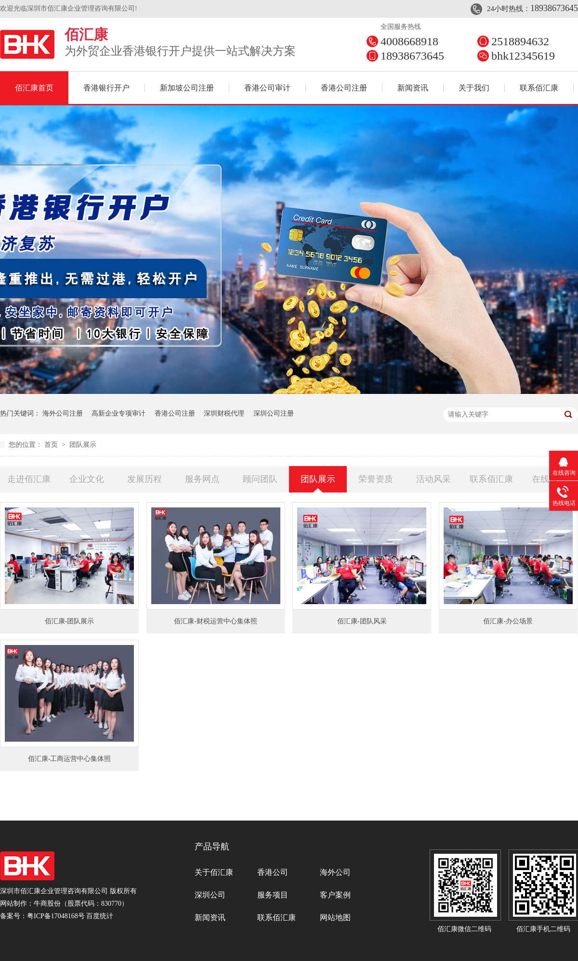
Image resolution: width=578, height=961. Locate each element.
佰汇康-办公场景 (508, 621)
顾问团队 (260, 479)
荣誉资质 (375, 479)
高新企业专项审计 (118, 413)
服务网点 (202, 479)
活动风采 (433, 479)
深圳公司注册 (273, 413)
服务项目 (272, 895)
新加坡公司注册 (187, 88)
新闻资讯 (412, 88)
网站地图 (335, 917)
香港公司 (272, 872)
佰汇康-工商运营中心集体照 (69, 758)
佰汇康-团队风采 (362, 621)
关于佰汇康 (214, 872)
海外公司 (335, 872)
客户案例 (335, 895)
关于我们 (474, 88)
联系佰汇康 (539, 88)
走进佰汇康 (29, 479)
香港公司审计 (267, 88)
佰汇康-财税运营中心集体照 (215, 621)
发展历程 (144, 479)
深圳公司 (210, 895)
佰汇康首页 (34, 88)
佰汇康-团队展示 (69, 621)
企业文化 (86, 479)
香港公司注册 (344, 88)
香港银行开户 (106, 88)
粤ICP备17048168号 (56, 916)
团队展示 (82, 444)
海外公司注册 (62, 413)
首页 (52, 444)
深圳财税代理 (224, 413)
